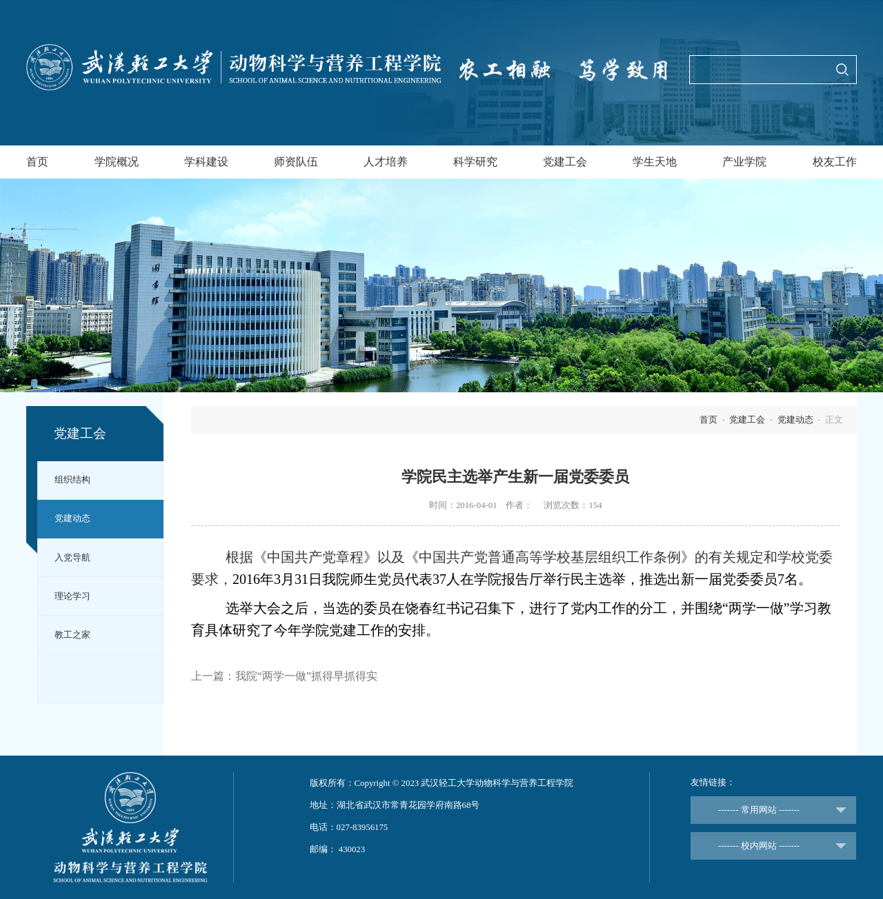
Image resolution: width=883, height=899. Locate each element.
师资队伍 (296, 162)
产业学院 (744, 162)
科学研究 (475, 162)
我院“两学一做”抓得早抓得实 (306, 676)
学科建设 (206, 162)
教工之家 (72, 635)
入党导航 (72, 558)
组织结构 (72, 480)
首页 (37, 162)
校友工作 (835, 162)
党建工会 (565, 162)
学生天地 (655, 162)
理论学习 (72, 596)
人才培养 (386, 162)
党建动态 (72, 518)
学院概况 (117, 162)
